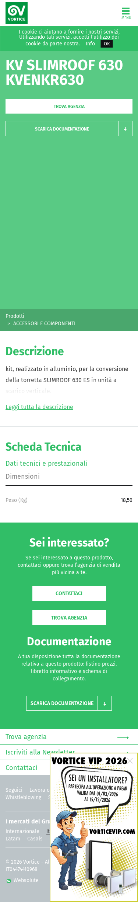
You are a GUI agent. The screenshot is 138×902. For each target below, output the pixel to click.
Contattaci (69, 593)
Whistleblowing (23, 797)
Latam (13, 839)
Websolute (23, 880)
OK (107, 43)
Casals (35, 839)
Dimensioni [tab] (23, 476)
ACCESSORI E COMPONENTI (44, 323)
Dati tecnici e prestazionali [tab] (46, 463)
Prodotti (15, 316)
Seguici (14, 790)
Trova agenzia (69, 106)
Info (90, 43)
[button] (69, 128)
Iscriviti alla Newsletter (67, 752)
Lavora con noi (46, 790)
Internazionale (22, 831)
